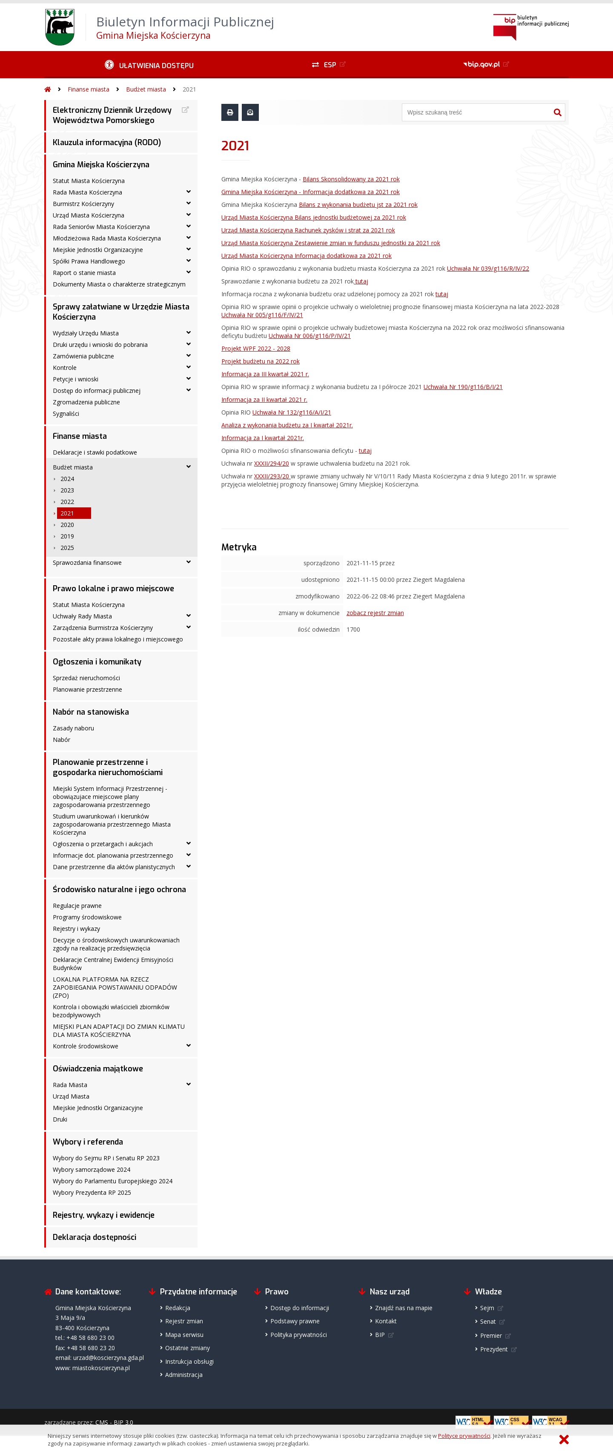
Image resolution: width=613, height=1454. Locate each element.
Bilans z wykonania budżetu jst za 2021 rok (358, 204)
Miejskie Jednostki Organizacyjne (98, 250)
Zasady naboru (73, 728)
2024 (67, 479)
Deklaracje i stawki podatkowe (95, 452)
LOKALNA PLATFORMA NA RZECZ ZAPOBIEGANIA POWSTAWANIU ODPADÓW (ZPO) (115, 987)
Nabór (61, 740)
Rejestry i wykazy (76, 928)
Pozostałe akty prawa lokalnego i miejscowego (118, 639)
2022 (67, 502)
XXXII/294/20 (271, 463)
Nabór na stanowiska (91, 712)
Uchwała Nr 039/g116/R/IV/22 (488, 268)
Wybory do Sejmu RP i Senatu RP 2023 (106, 1158)
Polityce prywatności (464, 1436)
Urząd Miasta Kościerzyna (88, 215)
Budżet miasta (146, 89)
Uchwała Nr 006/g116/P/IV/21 (310, 336)
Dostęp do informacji (299, 1308)
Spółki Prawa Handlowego (89, 261)
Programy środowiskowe (87, 917)
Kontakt (386, 1321)
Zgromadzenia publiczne (86, 402)
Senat (488, 1321)
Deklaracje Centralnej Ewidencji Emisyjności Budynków (113, 964)
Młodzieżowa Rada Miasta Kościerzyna (107, 238)
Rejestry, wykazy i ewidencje (104, 1215)
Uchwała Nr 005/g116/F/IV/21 (262, 315)
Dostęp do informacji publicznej (96, 390)
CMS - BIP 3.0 (114, 1422)
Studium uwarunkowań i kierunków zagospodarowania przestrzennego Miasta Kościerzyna (112, 824)
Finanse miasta (88, 89)
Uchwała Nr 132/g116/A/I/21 (291, 412)
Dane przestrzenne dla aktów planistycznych (114, 867)
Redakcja (177, 1308)
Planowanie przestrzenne (87, 689)
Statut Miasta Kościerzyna (89, 181)
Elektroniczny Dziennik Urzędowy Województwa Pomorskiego (112, 115)
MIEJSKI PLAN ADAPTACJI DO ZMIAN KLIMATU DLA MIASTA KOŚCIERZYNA (119, 1030)
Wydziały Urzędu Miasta (86, 333)
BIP (380, 1335)
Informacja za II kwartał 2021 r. (264, 399)
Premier (491, 1335)
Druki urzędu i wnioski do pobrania (100, 345)
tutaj (361, 281)
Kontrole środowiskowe (85, 1046)
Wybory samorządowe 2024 (91, 1169)
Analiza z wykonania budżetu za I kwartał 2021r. (287, 425)
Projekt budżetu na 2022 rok (260, 361)
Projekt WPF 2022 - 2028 (255, 348)
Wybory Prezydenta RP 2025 (92, 1192)
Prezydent (494, 1349)
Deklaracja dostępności (94, 1237)
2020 (67, 525)
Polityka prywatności (298, 1335)
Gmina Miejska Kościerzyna (101, 165)
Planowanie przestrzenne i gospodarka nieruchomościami (108, 767)
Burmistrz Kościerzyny (83, 204)
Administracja (184, 1375)
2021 (189, 89)
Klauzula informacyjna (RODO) (107, 142)
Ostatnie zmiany (187, 1348)
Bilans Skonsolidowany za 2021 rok (351, 179)
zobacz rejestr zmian (375, 613)
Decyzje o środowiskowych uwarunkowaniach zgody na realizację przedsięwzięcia (116, 944)
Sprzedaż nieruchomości (86, 678)
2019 (67, 536)
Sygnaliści (66, 413)
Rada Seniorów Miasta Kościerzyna (101, 227)
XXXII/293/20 (272, 476)
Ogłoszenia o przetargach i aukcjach (103, 844)
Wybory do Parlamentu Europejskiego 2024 (112, 1181)
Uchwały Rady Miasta (82, 616)
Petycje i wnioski (75, 379)
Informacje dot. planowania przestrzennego (113, 855)
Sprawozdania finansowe (87, 562)
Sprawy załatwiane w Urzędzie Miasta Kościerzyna (121, 312)
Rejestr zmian (184, 1321)
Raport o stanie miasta (84, 273)
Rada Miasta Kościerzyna (87, 192)
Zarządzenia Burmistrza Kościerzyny (103, 628)
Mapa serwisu (184, 1335)
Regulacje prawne (77, 906)
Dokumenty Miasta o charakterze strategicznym (119, 284)
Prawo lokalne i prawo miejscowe (113, 589)
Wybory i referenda (88, 1142)
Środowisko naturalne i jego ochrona (119, 889)
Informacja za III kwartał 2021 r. (265, 374)
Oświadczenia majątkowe (98, 1069)
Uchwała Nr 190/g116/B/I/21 (463, 387)
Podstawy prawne (295, 1321)
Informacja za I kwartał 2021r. (262, 438)
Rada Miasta (70, 1085)
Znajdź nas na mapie (404, 1308)
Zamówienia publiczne (83, 356)
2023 (67, 490)
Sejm (487, 1308)
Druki (60, 1119)
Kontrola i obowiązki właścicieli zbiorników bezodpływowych (111, 1011)
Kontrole (65, 368)
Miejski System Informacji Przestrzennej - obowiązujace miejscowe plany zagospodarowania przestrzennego (110, 796)
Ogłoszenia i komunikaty (97, 662)
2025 (67, 548)
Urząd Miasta (71, 1096)
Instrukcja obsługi (189, 1361)
